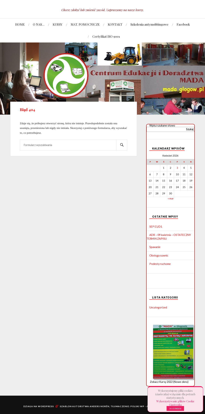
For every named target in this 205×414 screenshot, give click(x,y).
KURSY (58, 24)
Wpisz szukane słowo (162, 125)
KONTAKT (115, 24)
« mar (171, 198)
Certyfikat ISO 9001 (106, 36)
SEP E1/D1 (155, 226)
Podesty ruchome (160, 263)
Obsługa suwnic (158, 255)
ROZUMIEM (175, 408)
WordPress (46, 406)
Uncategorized (158, 307)
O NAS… (39, 24)
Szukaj (189, 129)
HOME (20, 24)
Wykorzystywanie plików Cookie (175, 401)
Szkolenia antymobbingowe (149, 24)
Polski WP (137, 406)
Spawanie (154, 247)
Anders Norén (99, 406)
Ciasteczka (175, 405)
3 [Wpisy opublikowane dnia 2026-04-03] (177, 167)
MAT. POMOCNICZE (85, 24)
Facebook (183, 24)
